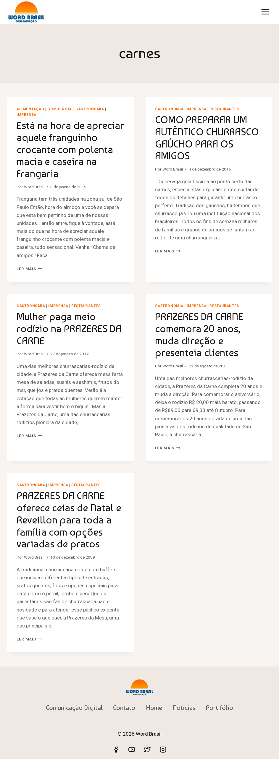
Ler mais (29, 268)
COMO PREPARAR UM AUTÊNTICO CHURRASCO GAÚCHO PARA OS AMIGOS (207, 138)
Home (154, 707)
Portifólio (219, 707)
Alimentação (30, 109)
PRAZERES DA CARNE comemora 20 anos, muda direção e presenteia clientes (199, 335)
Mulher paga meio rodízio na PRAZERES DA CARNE (69, 329)
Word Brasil (34, 186)
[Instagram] (163, 749)
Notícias (184, 707)
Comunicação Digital (74, 707)
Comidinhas (59, 109)
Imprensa (26, 115)
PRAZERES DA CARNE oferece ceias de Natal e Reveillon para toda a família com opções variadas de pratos (69, 520)
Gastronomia (89, 109)
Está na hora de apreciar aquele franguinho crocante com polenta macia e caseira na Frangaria (70, 149)
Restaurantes (224, 109)
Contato (124, 707)
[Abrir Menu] (265, 12)
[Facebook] (115, 749)
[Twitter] (147, 749)
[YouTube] (131, 749)
